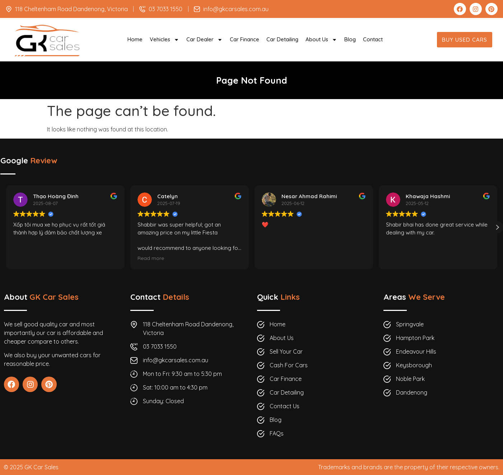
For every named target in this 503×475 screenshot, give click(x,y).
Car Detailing (282, 39)
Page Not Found (251, 80)
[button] (497, 227)
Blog (350, 39)
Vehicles (164, 39)
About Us (321, 39)
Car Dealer (204, 39)
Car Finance (244, 39)
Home (135, 39)
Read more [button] (151, 258)
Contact (373, 39)
